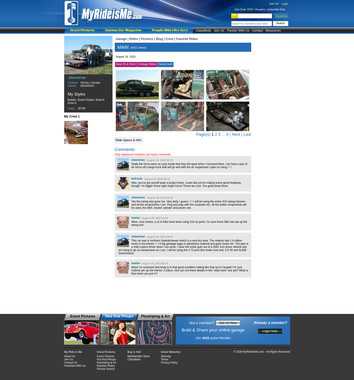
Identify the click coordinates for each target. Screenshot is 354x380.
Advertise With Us (75, 365)
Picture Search (106, 369)
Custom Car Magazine (123, 30)
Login (284, 3)
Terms (164, 359)
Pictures (147, 39)
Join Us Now (228, 323)
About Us (69, 356)
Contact (257, 30)
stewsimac (138, 160)
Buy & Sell (134, 352)
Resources (273, 30)
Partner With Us (238, 30)
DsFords (137, 178)
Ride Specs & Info (128, 140)
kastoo (135, 217)
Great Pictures (82, 30)
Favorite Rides (187, 39)
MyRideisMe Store (138, 356)
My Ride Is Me (73, 352)
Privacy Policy (169, 362)
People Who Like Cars (170, 30)
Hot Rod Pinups (106, 359)
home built (165, 64)
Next (236, 134)
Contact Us (70, 362)
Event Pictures (105, 356)
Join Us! (274, 3)
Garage (121, 39)
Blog (159, 39)
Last (247, 134)
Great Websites (171, 352)
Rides (133, 39)
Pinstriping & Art (106, 362)
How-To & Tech (126, 64)
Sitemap (166, 356)
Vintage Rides (147, 64)
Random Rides (106, 365)
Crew (169, 39)
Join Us (219, 30)
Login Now (270, 331)
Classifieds (203, 30)
